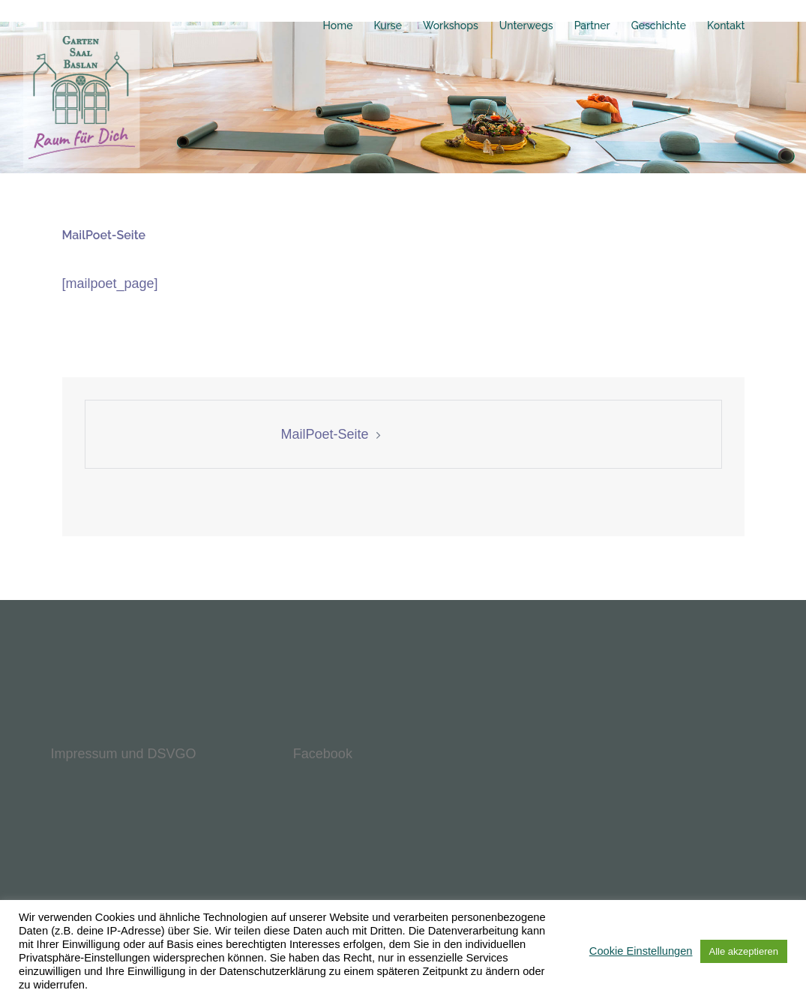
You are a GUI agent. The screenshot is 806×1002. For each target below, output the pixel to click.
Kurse (387, 26)
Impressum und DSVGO (123, 753)
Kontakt (726, 26)
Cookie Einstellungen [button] (641, 951)
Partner (592, 26)
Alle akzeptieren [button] (744, 951)
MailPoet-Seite (324, 434)
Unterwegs (526, 26)
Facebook (322, 753)
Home (338, 26)
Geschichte (658, 26)
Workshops (450, 26)
